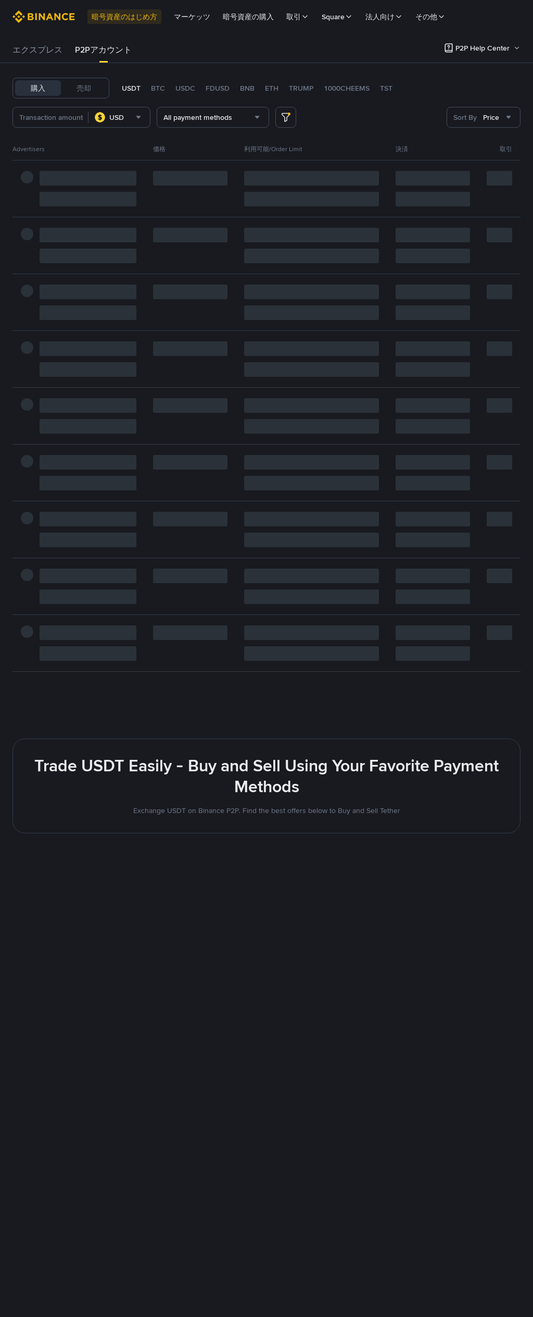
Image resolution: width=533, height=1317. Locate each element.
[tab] (37, 50)
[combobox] (136, 117)
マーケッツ (192, 16)
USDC (185, 88)
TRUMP (301, 88)
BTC (158, 88)
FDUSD (218, 88)
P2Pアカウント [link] (103, 49)
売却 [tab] (84, 88)
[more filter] (285, 117)
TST (386, 88)
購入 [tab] (38, 88)
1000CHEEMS (347, 88)
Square (337, 16)
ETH (271, 88)
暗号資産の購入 (248, 16)
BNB (247, 88)
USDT (131, 88)
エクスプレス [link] (37, 49)
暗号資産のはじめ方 (124, 16)
